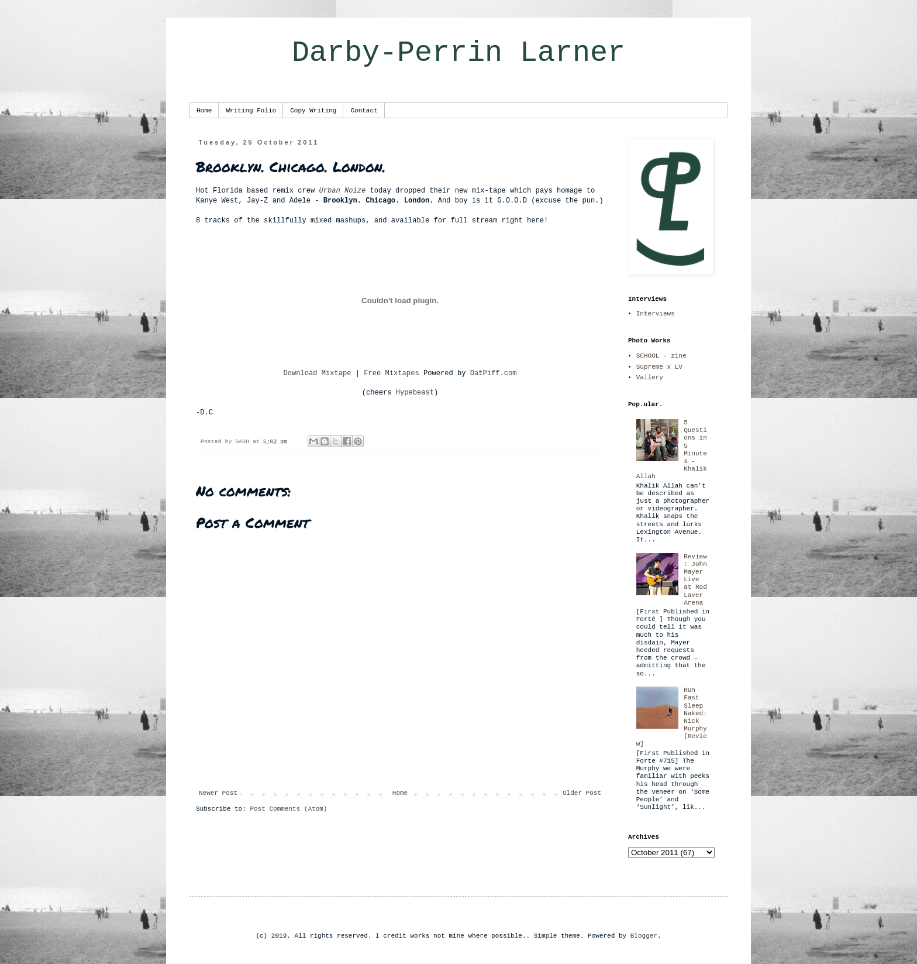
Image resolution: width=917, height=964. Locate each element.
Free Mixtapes (391, 373)
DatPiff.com (493, 373)
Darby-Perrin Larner (458, 53)
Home (204, 110)
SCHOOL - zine (661, 355)
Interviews (655, 313)
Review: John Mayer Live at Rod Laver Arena (695, 579)
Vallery (649, 377)
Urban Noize (342, 191)
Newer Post (218, 793)
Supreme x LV (659, 366)
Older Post (582, 793)
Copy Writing (313, 110)
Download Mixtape (317, 373)
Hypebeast (415, 393)
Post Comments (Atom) (288, 808)
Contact (363, 110)
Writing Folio (251, 110)
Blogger (643, 935)
